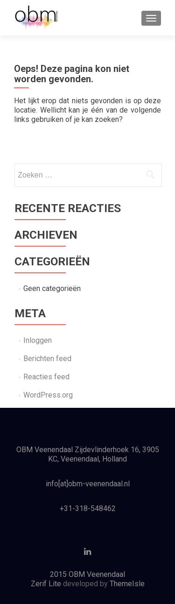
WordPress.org (48, 395)
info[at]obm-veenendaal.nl (88, 483)
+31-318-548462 (88, 508)
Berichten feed (47, 358)
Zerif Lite (47, 583)
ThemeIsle (127, 583)
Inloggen (37, 340)
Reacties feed (46, 376)
